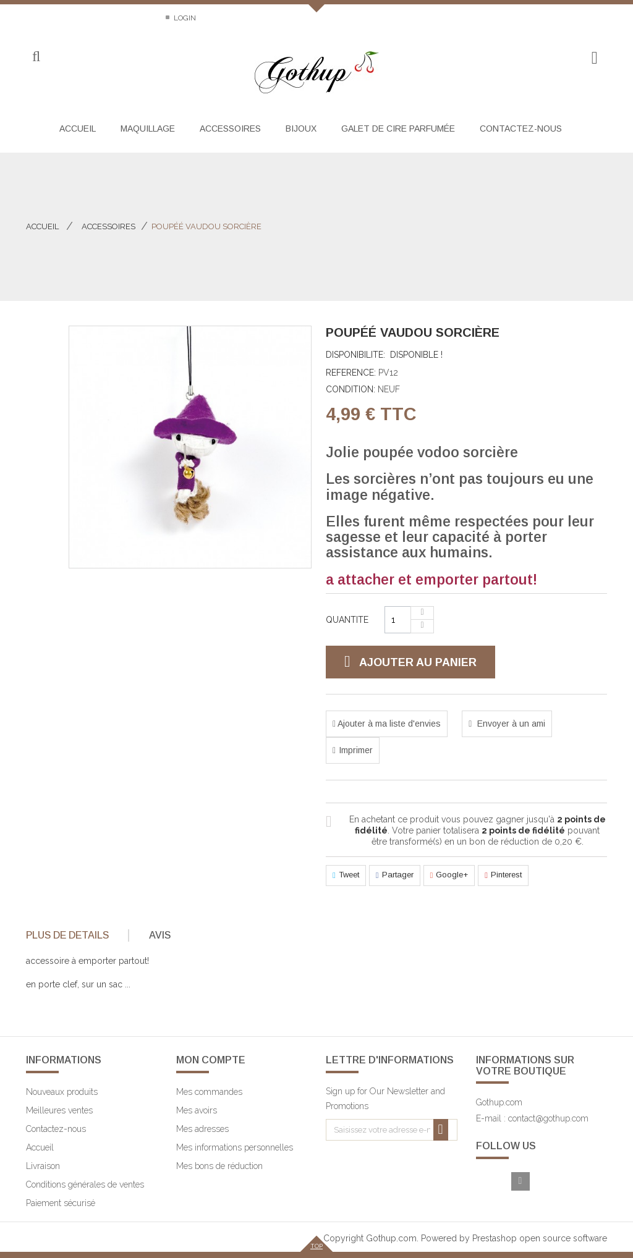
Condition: (350, 389)
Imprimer (356, 750)
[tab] (76, 935)
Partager (395, 875)
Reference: (351, 373)
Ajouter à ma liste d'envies (388, 723)
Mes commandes (209, 1092)
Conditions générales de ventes (85, 1184)
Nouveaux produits (62, 1092)
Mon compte (210, 1060)
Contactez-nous (59, 18)
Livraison (43, 1166)
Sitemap (133, 18)
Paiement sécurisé (60, 1203)
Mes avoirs (196, 1110)
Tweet (346, 875)
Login (184, 18)
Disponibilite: (355, 355)
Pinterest (503, 875)
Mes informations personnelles (234, 1147)
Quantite (347, 620)
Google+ (449, 875)
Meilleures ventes (59, 1110)
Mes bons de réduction (219, 1166)
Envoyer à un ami (510, 723)
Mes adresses (202, 1129)
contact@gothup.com (548, 1118)
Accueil (42, 226)
